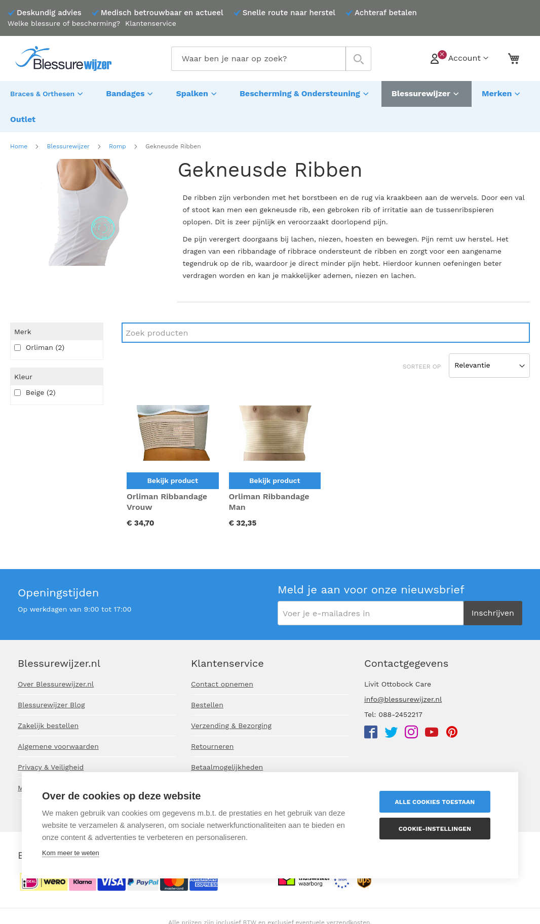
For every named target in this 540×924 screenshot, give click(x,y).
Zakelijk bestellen (48, 725)
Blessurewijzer (68, 118)
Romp (117, 118)
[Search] (326, 305)
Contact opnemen (222, 684)
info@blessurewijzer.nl (403, 699)
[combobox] (271, 59)
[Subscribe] (493, 613)
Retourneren (212, 746)
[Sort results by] (489, 338)
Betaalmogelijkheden (227, 767)
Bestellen (207, 705)
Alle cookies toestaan (438, 802)
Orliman (39, 319)
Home (18, 118)
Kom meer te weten (70, 853)
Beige (35, 364)
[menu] (270, 92)
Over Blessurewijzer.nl (56, 684)
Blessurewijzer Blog (51, 705)
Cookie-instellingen (437, 828)
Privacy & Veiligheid (51, 767)
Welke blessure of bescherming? (64, 23)
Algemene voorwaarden (58, 746)
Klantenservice (150, 23)
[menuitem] (48, 92)
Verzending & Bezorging (231, 725)
